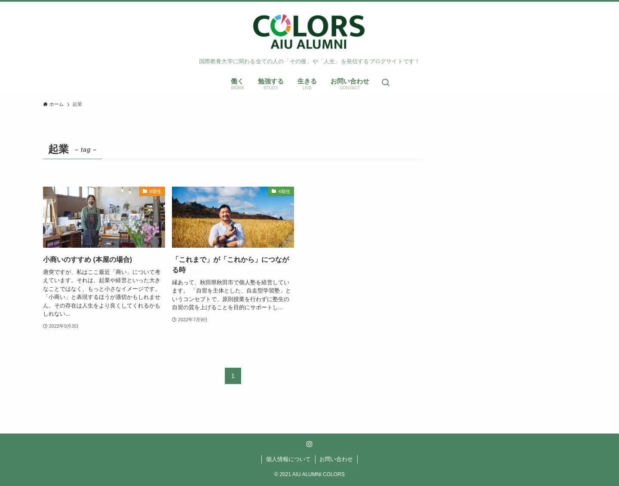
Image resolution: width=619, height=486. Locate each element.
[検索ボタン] (385, 83)
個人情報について (288, 459)
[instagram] (309, 444)
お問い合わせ (336, 459)
